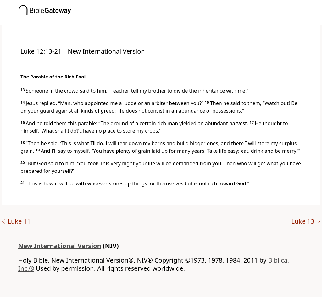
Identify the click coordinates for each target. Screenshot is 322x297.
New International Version (59, 245)
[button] (170, 21)
